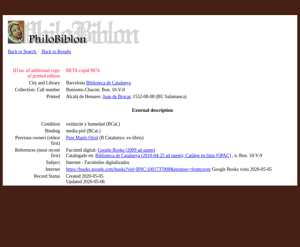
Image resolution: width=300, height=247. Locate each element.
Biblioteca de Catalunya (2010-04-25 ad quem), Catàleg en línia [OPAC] (163, 155)
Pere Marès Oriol (82, 137)
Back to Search (22, 51)
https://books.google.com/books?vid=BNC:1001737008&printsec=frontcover (138, 169)
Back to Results (56, 51)
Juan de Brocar (116, 96)
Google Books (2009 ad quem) (126, 150)
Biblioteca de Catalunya (108, 82)
